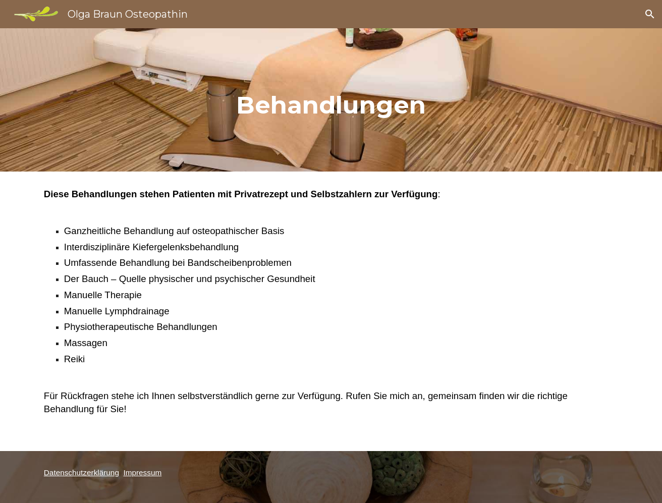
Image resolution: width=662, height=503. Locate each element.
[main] (331, 100)
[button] (650, 14)
